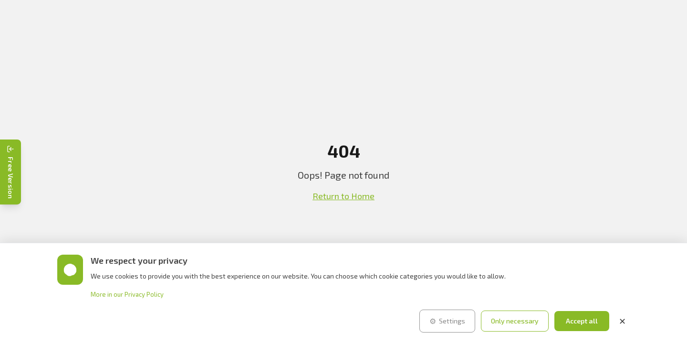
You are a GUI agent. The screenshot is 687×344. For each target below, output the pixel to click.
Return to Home (343, 196)
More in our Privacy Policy (127, 294)
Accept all (582, 321)
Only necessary (515, 321)
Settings (447, 321)
